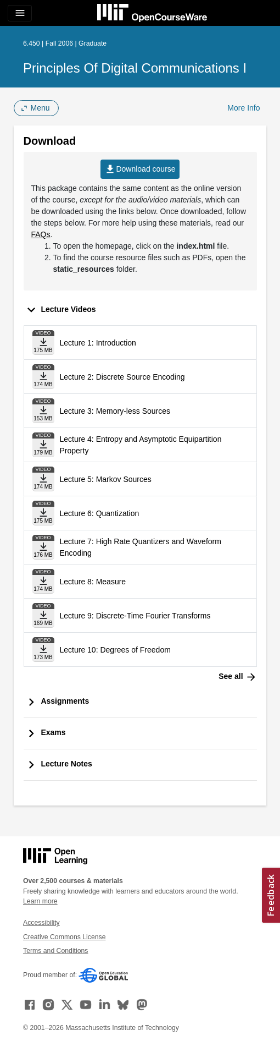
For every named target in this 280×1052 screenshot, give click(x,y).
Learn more (40, 901)
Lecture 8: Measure (93, 581)
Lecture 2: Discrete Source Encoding (122, 376)
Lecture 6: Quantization (99, 513)
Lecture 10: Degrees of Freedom (115, 649)
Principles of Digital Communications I (135, 68)
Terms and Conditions (55, 951)
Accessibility (41, 923)
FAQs (41, 234)
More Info (243, 107)
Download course (139, 169)
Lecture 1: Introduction (98, 342)
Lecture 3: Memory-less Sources (115, 411)
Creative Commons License (64, 937)
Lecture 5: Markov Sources (106, 479)
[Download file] (43, 342)
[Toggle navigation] (20, 13)
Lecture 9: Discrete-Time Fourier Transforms (135, 615)
